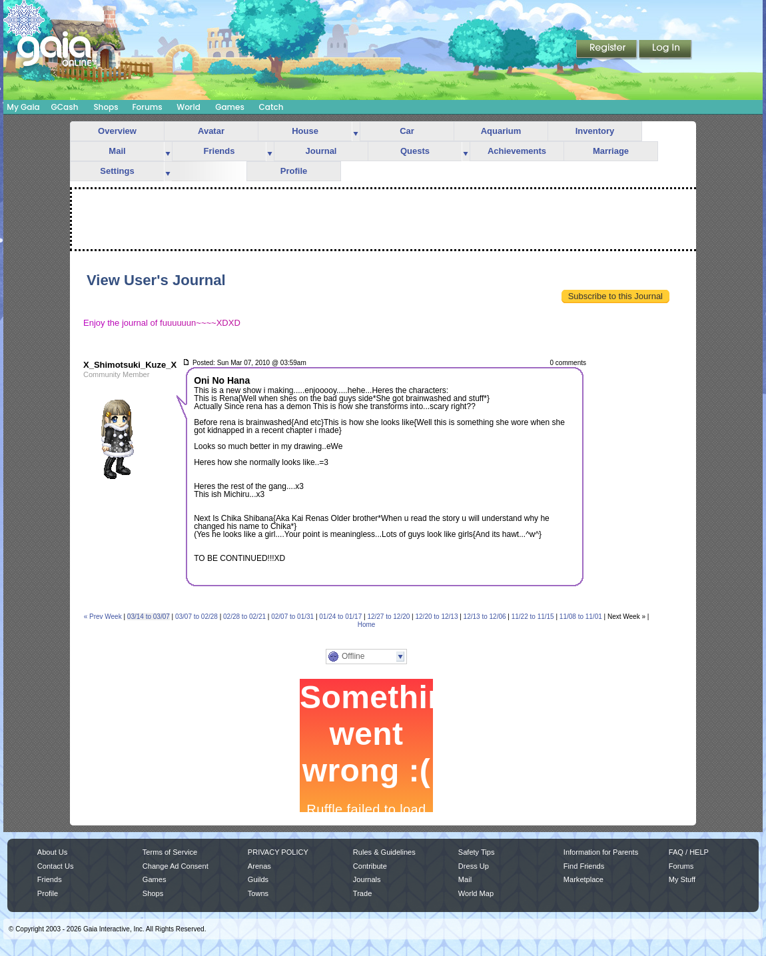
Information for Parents (601, 852)
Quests (415, 151)
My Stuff (682, 879)
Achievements (517, 151)
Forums (147, 107)
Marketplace (583, 879)
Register (607, 50)
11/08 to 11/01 (581, 616)
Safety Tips (476, 852)
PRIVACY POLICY (278, 852)
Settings (117, 171)
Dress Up (473, 866)
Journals (367, 879)
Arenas (259, 866)
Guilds (258, 879)
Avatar (211, 131)
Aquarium (501, 131)
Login (665, 50)
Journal (321, 151)
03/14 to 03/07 (148, 616)
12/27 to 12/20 (388, 616)
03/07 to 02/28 (196, 616)
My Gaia (23, 107)
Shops (105, 107)
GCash (65, 107)
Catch (271, 107)
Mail (117, 151)
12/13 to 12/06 (485, 616)
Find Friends (584, 866)
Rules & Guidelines (384, 852)
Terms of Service (170, 852)
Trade (362, 893)
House (305, 131)
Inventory (595, 131)
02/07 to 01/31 (292, 616)
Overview (117, 131)
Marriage (611, 151)
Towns (258, 893)
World (188, 107)
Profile (293, 171)
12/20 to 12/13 (437, 616)
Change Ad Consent (175, 866)
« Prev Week (103, 616)
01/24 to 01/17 (340, 616)
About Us (52, 852)
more (356, 131)
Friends (219, 151)
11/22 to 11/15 (533, 616)
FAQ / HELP (689, 852)
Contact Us (55, 866)
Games (229, 107)
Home (367, 624)
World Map (476, 893)
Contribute (370, 866)
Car (407, 131)
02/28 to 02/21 (244, 616)
